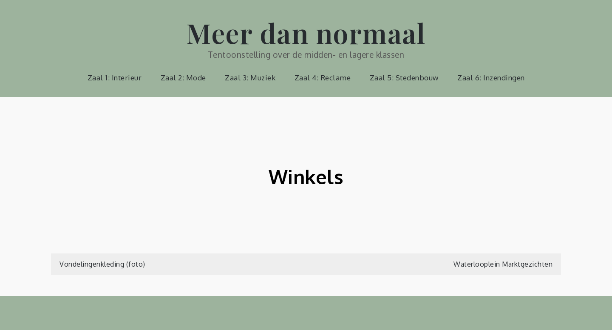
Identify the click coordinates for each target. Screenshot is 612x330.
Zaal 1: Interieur (115, 77)
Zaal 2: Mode (183, 77)
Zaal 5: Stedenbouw (404, 77)
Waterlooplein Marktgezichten (502, 264)
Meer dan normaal (306, 32)
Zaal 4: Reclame (323, 77)
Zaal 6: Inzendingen (491, 77)
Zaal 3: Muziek (250, 77)
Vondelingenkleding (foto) (102, 264)
